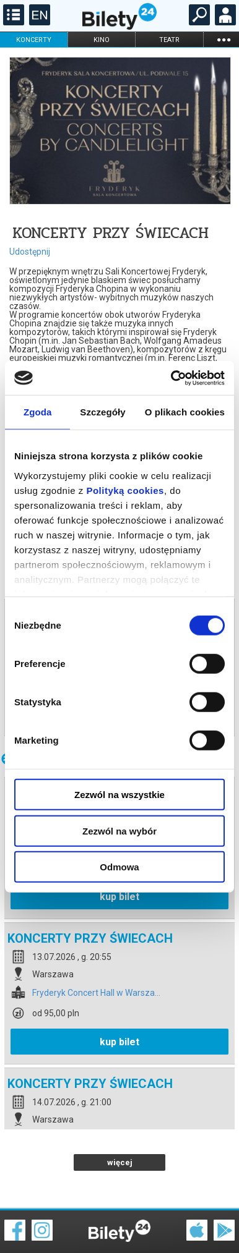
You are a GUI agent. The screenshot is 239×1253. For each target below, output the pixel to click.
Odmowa (119, 867)
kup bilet (119, 999)
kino (101, 40)
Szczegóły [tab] (102, 412)
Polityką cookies (125, 490)
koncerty (33, 40)
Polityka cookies (119, 1228)
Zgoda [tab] (38, 412)
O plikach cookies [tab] (185, 412)
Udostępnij (29, 252)
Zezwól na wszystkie (119, 794)
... (223, 39)
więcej (120, 1119)
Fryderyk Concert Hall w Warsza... (96, 949)
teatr (169, 40)
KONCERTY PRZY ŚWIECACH (90, 895)
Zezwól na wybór (119, 830)
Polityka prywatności (209, 1228)
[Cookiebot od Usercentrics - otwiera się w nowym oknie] (171, 378)
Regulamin (24, 1220)
